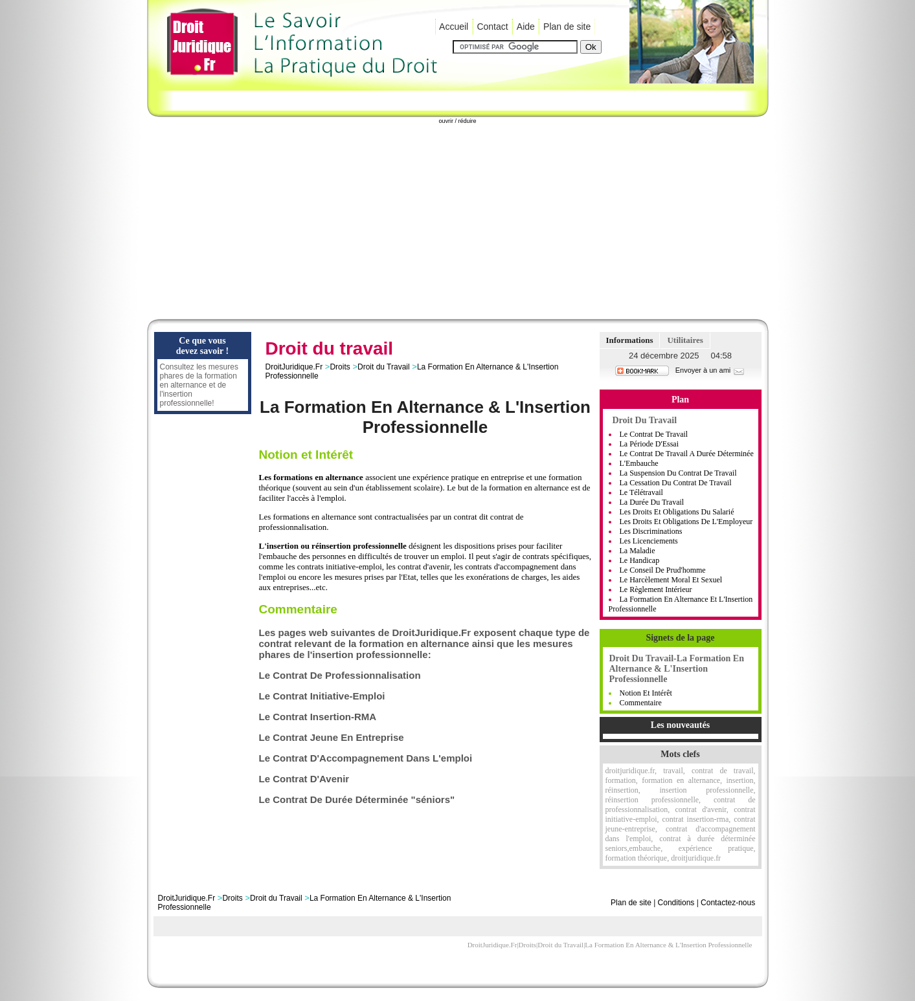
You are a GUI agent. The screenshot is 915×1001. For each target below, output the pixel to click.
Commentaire (641, 702)
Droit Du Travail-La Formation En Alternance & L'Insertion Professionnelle (676, 669)
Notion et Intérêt (646, 693)
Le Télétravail (641, 492)
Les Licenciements (649, 540)
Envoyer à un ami (710, 370)
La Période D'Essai (649, 443)
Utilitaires (685, 340)
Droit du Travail (383, 366)
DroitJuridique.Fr (294, 366)
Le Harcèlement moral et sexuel (671, 579)
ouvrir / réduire (457, 121)
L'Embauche (639, 463)
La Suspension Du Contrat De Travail (678, 473)
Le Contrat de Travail (654, 434)
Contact (492, 26)
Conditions (676, 902)
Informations (629, 340)
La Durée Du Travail (652, 502)
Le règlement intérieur (656, 589)
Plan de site (567, 26)
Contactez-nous (728, 902)
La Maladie (637, 550)
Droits (340, 366)
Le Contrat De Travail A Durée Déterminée (687, 453)
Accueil (453, 26)
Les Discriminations (651, 531)
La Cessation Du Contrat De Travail (676, 482)
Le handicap (640, 560)
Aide (526, 26)
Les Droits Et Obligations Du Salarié (677, 511)
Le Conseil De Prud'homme (663, 570)
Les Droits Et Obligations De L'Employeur (686, 521)
